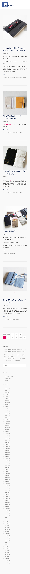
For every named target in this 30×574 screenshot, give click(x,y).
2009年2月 (7, 540)
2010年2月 (7, 515)
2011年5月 (7, 496)
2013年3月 (7, 465)
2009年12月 (7, 519)
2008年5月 (7, 559)
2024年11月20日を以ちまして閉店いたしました (15, 349)
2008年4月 (7, 561)
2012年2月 (7, 484)
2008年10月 (7, 548)
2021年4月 (7, 423)
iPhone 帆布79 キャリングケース (14, 180)
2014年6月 (7, 459)
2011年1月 (7, 498)
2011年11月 (7, 490)
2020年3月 (7, 438)
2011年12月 (7, 488)
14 (16, 334)
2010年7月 (7, 504)
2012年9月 (7, 473)
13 (12, 334)
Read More (5, 74)
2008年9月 (7, 550)
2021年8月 (7, 421)
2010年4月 (7, 511)
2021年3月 (7, 425)
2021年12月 (7, 417)
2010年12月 (7, 500)
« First (4, 334)
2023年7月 (7, 404)
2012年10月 (7, 471)
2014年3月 (7, 461)
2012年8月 (7, 475)
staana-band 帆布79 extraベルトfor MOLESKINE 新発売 (14, 49)
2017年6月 (7, 450)
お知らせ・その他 (11, 77)
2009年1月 (7, 542)
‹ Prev (8, 334)
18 (12, 337)
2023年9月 (7, 400)
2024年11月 (7, 388)
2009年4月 (7, 536)
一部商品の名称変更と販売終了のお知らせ (14, 172)
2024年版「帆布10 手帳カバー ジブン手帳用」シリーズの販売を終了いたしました (15, 359)
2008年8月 (7, 552)
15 (20, 334)
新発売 (24, 77)
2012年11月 (7, 469)
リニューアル (19, 77)
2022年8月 (7, 411)
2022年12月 (7, 406)
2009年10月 (7, 523)
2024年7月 (7, 394)
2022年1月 (7, 415)
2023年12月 (7, 396)
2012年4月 (7, 479)
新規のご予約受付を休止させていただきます (14, 355)
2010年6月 (7, 506)
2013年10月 (7, 463)
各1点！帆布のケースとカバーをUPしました (14, 301)
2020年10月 (7, 431)
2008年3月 (7, 563)
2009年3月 (7, 538)
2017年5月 (7, 452)
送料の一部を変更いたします (11, 357)
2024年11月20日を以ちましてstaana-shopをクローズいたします (15, 352)
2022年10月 (7, 409)
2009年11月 (7, 521)
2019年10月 (7, 440)
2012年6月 (7, 477)
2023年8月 (7, 402)
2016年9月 (7, 454)
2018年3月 (7, 446)
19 (16, 337)
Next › (20, 337)
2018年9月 (7, 444)
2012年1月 (7, 486)
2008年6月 (7, 556)
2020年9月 (7, 434)
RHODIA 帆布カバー (8, 124)
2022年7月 (7, 413)
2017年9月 (7, 448)
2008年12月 (7, 544)
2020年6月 (7, 436)
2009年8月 (7, 527)
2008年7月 (7, 554)
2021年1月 (7, 427)
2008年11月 (7, 546)
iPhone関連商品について (13, 231)
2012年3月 (7, 481)
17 (8, 337)
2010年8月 (7, 502)
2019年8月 (7, 442)
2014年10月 (7, 456)
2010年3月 (7, 513)
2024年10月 (7, 390)
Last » (25, 337)
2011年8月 (7, 492)
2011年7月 (7, 494)
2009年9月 (7, 525)
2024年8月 (7, 392)
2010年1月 (7, 517)
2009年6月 (7, 531)
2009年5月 (7, 534)
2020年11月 (7, 429)
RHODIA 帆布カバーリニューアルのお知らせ (14, 117)
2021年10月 (7, 419)
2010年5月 (7, 509)
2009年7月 (7, 529)
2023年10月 (7, 398)
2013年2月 (7, 467)
